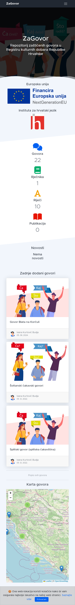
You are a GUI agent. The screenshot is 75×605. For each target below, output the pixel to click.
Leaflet (47, 581)
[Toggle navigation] (66, 4)
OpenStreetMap (61, 581)
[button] (61, 569)
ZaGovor (12, 3)
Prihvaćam (41, 599)
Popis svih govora (37, 481)
